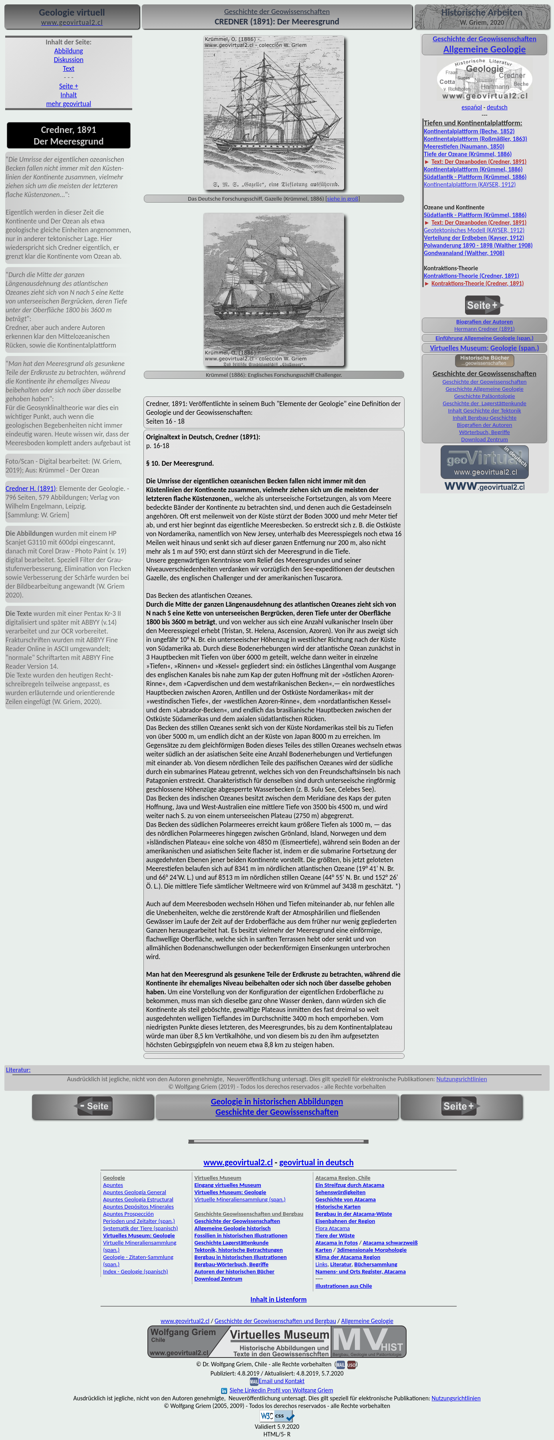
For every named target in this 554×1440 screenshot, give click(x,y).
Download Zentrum (484, 439)
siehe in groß (342, 198)
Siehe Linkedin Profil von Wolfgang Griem (277, 1390)
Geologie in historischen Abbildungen (277, 1101)
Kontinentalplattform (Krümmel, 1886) (473, 169)
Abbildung (68, 50)
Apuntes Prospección (128, 1213)
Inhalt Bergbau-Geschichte (484, 417)
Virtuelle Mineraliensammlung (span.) (240, 1199)
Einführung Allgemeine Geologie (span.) (484, 338)
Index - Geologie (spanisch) (135, 1271)
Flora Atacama (332, 1228)
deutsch (497, 107)
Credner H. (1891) (31, 488)
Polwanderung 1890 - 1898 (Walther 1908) (478, 245)
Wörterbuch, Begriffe (484, 432)
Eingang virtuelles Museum (227, 1185)
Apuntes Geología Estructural (138, 1199)
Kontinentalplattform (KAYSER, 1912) (470, 184)
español (471, 107)
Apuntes (113, 1185)
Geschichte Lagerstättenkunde (231, 1242)
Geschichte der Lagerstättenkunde (484, 403)
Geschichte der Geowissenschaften (485, 381)
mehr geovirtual (68, 103)
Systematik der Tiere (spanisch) (140, 1228)
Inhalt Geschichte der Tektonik (484, 410)
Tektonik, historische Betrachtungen (238, 1249)
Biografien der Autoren (484, 321)
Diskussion (68, 59)
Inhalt (68, 95)
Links (321, 1264)
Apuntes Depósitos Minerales (138, 1206)
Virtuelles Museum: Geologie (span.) (484, 348)
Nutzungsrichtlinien (462, 1079)
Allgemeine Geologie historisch (232, 1228)
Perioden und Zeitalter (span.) (139, 1221)
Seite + (68, 86)
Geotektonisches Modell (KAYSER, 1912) (474, 230)
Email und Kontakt (282, 1381)
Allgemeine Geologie (484, 49)
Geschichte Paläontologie (484, 396)
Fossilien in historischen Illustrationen (240, 1235)
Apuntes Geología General (134, 1192)
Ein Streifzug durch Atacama (349, 1185)
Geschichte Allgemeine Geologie (484, 388)
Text (69, 68)
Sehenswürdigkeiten (340, 1192)
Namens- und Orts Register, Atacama (360, 1271)
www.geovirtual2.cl (238, 1162)
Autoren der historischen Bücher (234, 1271)
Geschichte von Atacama (345, 1199)
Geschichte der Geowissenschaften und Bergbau (275, 1321)
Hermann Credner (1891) (484, 328)
